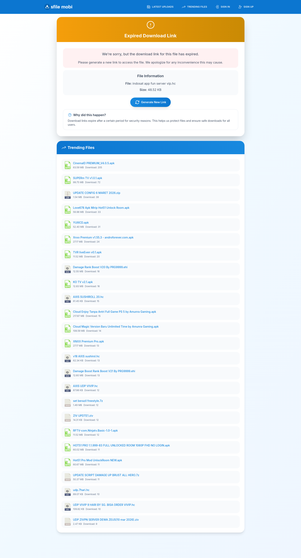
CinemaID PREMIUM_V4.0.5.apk (94, 163)
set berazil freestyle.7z (88, 400)
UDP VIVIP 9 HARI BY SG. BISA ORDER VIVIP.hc (104, 504)
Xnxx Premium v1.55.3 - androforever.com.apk (103, 237)
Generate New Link (150, 102)
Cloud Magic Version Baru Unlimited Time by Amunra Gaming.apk (116, 326)
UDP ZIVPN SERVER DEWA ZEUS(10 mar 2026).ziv (106, 519)
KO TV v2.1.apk (83, 282)
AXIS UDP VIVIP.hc (85, 386)
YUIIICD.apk (81, 222)
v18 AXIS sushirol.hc (86, 356)
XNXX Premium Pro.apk (88, 341)
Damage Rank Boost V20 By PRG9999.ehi (100, 267)
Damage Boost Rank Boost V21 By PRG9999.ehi (104, 371)
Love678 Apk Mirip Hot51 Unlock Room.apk (101, 207)
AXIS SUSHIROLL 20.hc (88, 296)
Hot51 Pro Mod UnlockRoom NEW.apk (97, 460)
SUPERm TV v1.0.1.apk (87, 178)
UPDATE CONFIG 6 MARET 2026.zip (96, 192)
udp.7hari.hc (81, 490)
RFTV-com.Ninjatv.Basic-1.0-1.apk (95, 430)
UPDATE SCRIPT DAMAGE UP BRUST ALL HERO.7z (106, 475)
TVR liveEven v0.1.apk (87, 252)
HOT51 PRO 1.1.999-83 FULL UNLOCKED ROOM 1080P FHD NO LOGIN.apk (121, 445)
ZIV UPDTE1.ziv (83, 415)
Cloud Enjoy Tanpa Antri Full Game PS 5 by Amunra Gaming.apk (114, 311)
